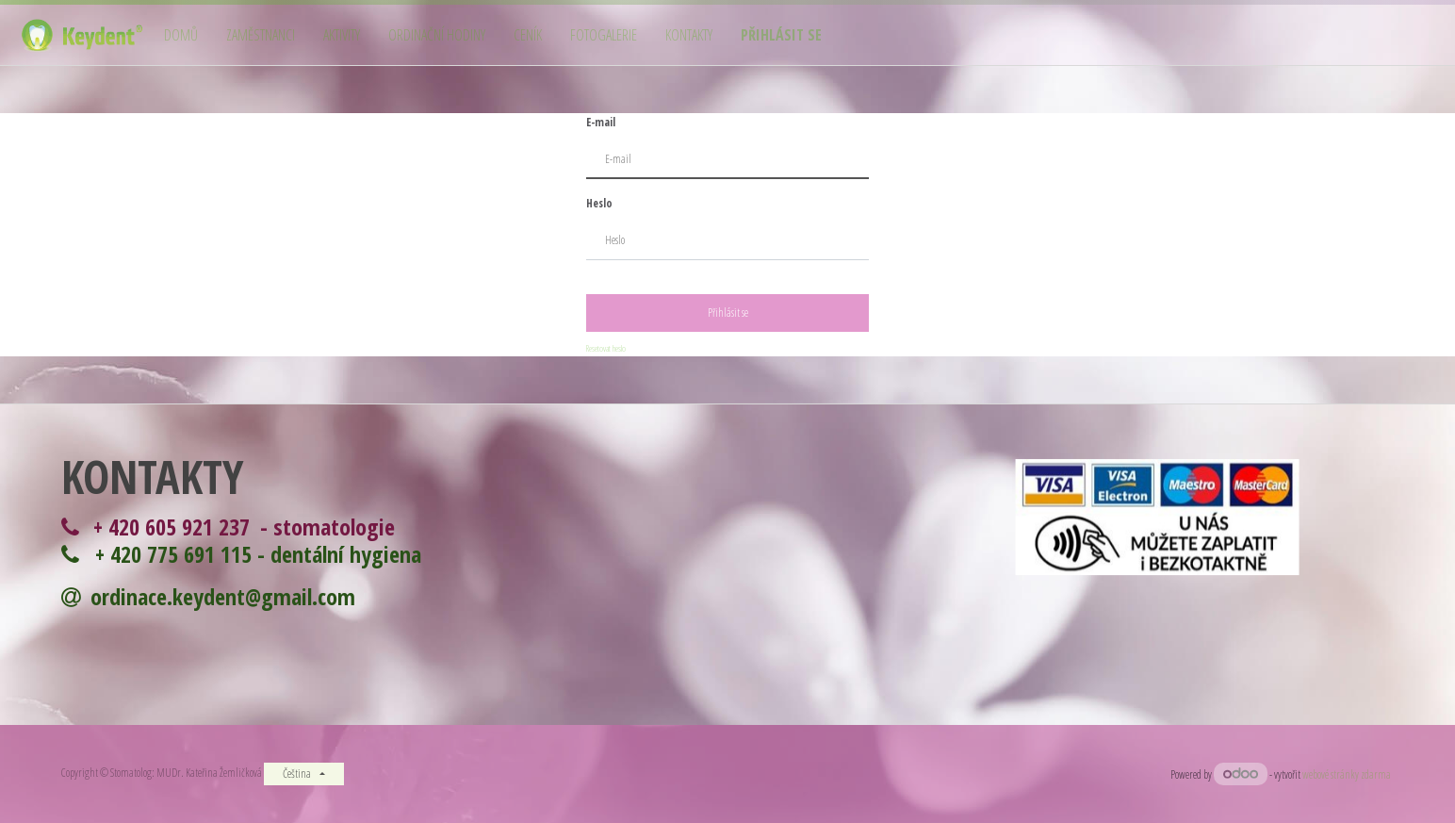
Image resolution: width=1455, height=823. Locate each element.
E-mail (600, 122)
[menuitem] (181, 35)
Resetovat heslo (606, 348)
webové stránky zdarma (1348, 774)
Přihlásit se (728, 313)
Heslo (599, 203)
